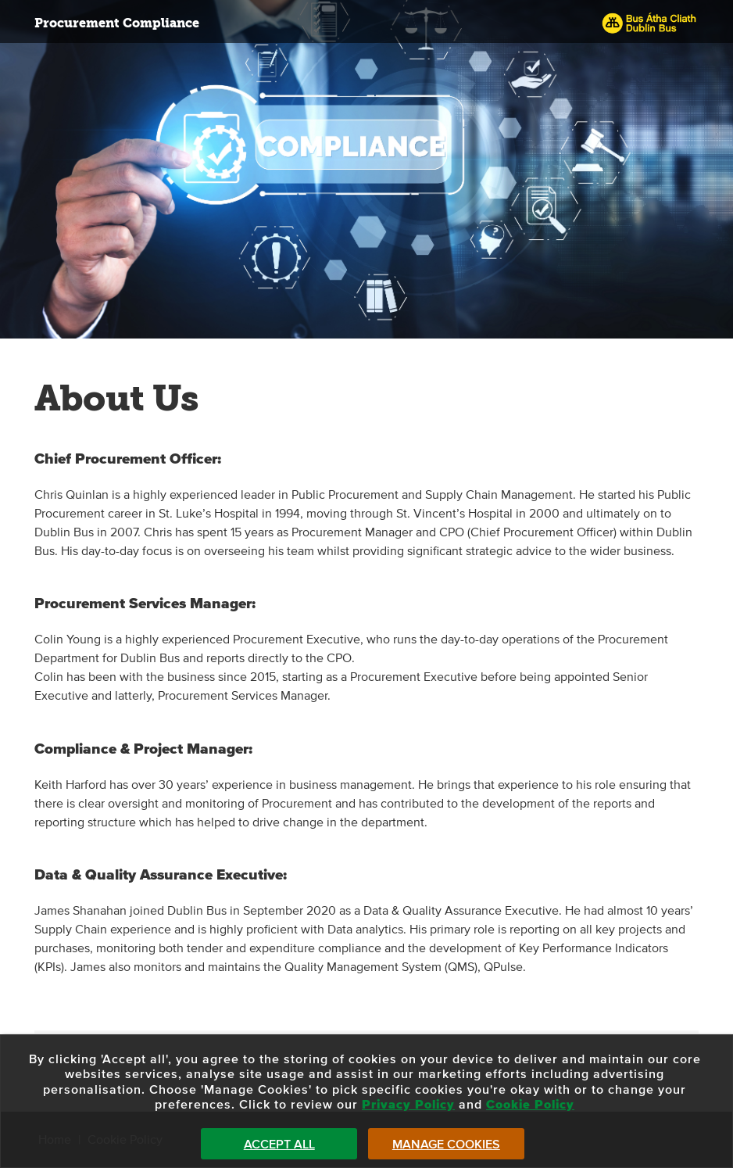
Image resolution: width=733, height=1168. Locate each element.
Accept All (279, 1144)
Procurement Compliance (116, 23)
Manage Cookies (446, 1144)
